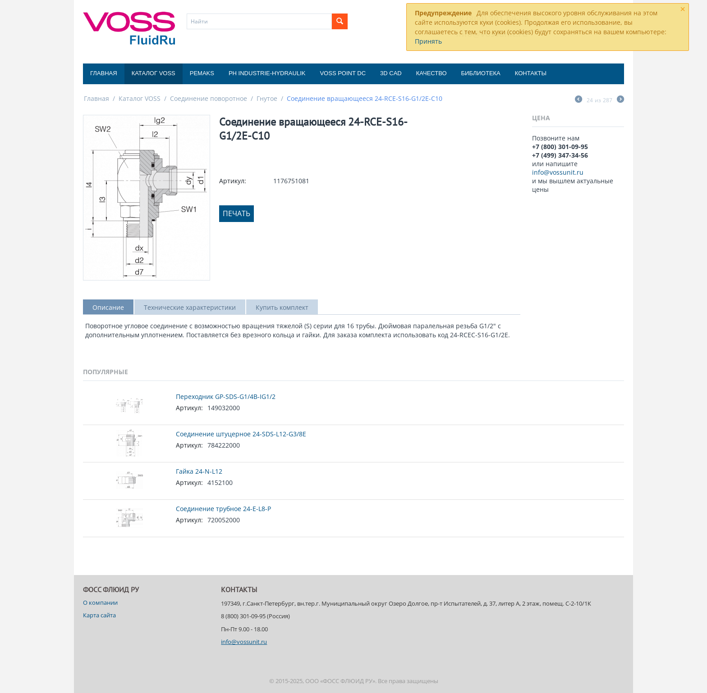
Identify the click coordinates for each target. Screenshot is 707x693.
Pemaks (202, 73)
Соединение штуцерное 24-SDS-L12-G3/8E (241, 434)
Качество (431, 73)
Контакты (530, 73)
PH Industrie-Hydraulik (267, 73)
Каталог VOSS (153, 73)
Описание (108, 307)
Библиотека (480, 73)
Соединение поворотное (208, 98)
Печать (236, 213)
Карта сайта (99, 615)
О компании (100, 602)
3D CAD (391, 73)
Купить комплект (282, 307)
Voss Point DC (343, 73)
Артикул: (232, 181)
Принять (428, 41)
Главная (103, 73)
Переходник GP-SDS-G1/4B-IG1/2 (225, 396)
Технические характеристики (190, 307)
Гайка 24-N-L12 (199, 471)
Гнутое (267, 98)
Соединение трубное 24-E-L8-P (223, 508)
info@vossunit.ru (557, 172)
